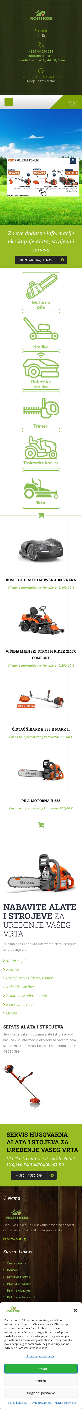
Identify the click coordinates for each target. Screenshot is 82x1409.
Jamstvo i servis (18, 1277)
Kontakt (13, 1270)
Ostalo (11, 1013)
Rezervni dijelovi (20, 1004)
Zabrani (41, 1381)
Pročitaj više (14, 1239)
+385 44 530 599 (41, 51)
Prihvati (41, 1369)
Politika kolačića (16, 1403)
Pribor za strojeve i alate (26, 995)
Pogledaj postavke (41, 1393)
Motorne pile (16, 960)
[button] (75, 1310)
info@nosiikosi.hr (41, 56)
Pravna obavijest (65, 1403)
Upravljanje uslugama (40, 1356)
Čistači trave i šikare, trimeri (30, 978)
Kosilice (12, 969)
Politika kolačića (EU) (22, 1297)
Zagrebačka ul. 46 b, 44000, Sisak (40, 60)
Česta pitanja (16, 1263)
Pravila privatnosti (40, 1403)
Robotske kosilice (20, 986)
